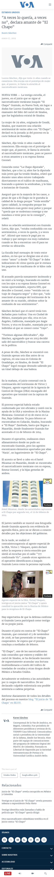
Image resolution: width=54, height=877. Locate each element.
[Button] (46, 44)
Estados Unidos (11, 12)
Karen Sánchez (9, 33)
